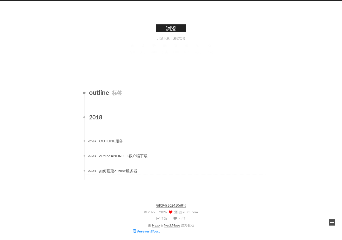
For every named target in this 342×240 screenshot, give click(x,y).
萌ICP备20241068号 (171, 205)
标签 (154, 53)
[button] (332, 222)
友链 (198, 53)
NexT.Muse (172, 225)
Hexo (156, 225)
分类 (165, 53)
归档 (176, 53)
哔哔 (187, 53)
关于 (143, 53)
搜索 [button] (210, 53)
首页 (132, 53)
